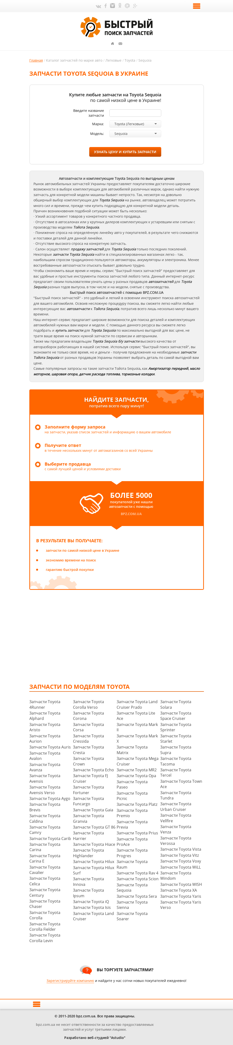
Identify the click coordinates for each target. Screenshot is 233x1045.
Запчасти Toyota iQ (91, 901)
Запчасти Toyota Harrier (88, 835)
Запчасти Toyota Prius (137, 833)
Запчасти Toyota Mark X (137, 738)
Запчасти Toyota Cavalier (44, 869)
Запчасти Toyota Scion (138, 878)
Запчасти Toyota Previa (132, 824)
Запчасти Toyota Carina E (44, 858)
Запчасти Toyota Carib (50, 838)
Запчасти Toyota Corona (88, 715)
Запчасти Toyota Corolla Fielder (44, 926)
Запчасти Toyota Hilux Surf (93, 870)
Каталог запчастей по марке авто (74, 60)
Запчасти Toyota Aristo (44, 727)
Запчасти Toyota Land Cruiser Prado (137, 704)
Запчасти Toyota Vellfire (175, 818)
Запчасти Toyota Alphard (44, 715)
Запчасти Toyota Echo (93, 770)
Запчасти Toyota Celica (44, 881)
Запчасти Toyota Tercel (175, 772)
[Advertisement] (131, 636)
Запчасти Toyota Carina (44, 847)
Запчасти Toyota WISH (181, 884)
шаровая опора (64, 374)
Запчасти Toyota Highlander (88, 853)
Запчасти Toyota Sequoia (132, 887)
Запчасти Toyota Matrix (132, 749)
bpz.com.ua (131, 513)
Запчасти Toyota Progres (132, 853)
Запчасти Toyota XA (178, 890)
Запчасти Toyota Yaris (180, 896)
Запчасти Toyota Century (44, 892)
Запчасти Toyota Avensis (44, 778)
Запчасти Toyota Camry (44, 829)
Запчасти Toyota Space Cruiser (175, 715)
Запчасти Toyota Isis (92, 907)
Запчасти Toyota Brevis (44, 807)
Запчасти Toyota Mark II (137, 727)
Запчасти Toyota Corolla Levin (44, 937)
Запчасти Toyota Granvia (88, 818)
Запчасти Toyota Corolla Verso (88, 704)
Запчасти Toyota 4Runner (44, 704)
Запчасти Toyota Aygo (49, 798)
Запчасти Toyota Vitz (179, 855)
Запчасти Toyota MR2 (137, 770)
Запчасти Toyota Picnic (132, 795)
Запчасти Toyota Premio (132, 813)
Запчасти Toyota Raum (132, 864)
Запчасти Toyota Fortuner (88, 789)
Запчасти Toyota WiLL (180, 867)
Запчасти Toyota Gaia (93, 810)
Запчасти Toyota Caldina (44, 818)
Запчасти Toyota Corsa (88, 727)
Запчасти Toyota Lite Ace (136, 715)
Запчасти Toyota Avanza (44, 767)
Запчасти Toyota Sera (137, 896)
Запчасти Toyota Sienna (132, 904)
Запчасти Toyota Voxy (180, 861)
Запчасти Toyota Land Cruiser (93, 916)
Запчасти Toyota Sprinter (175, 727)
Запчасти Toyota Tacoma (175, 761)
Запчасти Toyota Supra (175, 749)
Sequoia (145, 60)
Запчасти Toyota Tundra (175, 795)
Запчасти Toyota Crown (88, 761)
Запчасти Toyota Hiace (94, 844)
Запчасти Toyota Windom (175, 875)
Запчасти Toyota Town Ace (181, 784)
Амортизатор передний (168, 368)
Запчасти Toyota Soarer (132, 916)
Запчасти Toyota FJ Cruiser (90, 778)
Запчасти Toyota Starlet (175, 738)
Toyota (130, 60)
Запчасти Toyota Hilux (93, 861)
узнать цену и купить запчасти (125, 151)
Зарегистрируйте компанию (70, 980)
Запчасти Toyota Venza (175, 829)
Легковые (113, 60)
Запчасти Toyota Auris (50, 747)
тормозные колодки (137, 374)
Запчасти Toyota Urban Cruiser (175, 806)
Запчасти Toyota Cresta (88, 749)
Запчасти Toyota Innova (88, 881)
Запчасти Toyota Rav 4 (137, 873)
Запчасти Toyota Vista (180, 849)
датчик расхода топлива (99, 374)
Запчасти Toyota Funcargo (88, 801)
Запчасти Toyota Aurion (44, 738)
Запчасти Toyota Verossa (175, 840)
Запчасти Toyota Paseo (132, 784)
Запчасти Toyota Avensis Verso (44, 789)
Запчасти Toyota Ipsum (88, 893)
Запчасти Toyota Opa (136, 775)
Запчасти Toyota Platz (137, 804)
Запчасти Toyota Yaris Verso (180, 904)
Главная (36, 60)
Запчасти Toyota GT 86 (94, 827)
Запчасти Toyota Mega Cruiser (138, 761)
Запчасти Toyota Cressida (88, 738)
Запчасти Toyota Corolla (44, 915)
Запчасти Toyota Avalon (44, 755)
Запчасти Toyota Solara (175, 704)
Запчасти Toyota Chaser (44, 903)
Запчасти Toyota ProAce (132, 841)
